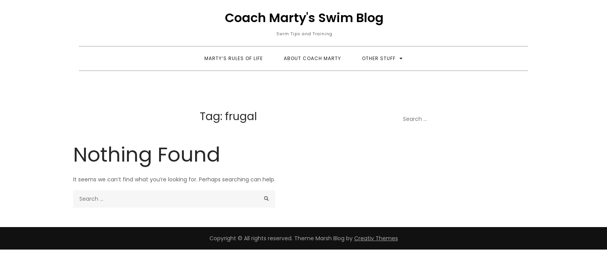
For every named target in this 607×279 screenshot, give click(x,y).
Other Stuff (379, 58)
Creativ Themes (376, 238)
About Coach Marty (312, 58)
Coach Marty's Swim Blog (304, 17)
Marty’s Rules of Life (233, 58)
